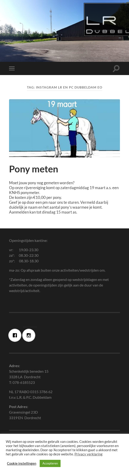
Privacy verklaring (88, 454)
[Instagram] (30, 335)
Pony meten (33, 168)
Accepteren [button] (50, 463)
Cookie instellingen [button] (21, 463)
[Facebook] (16, 335)
